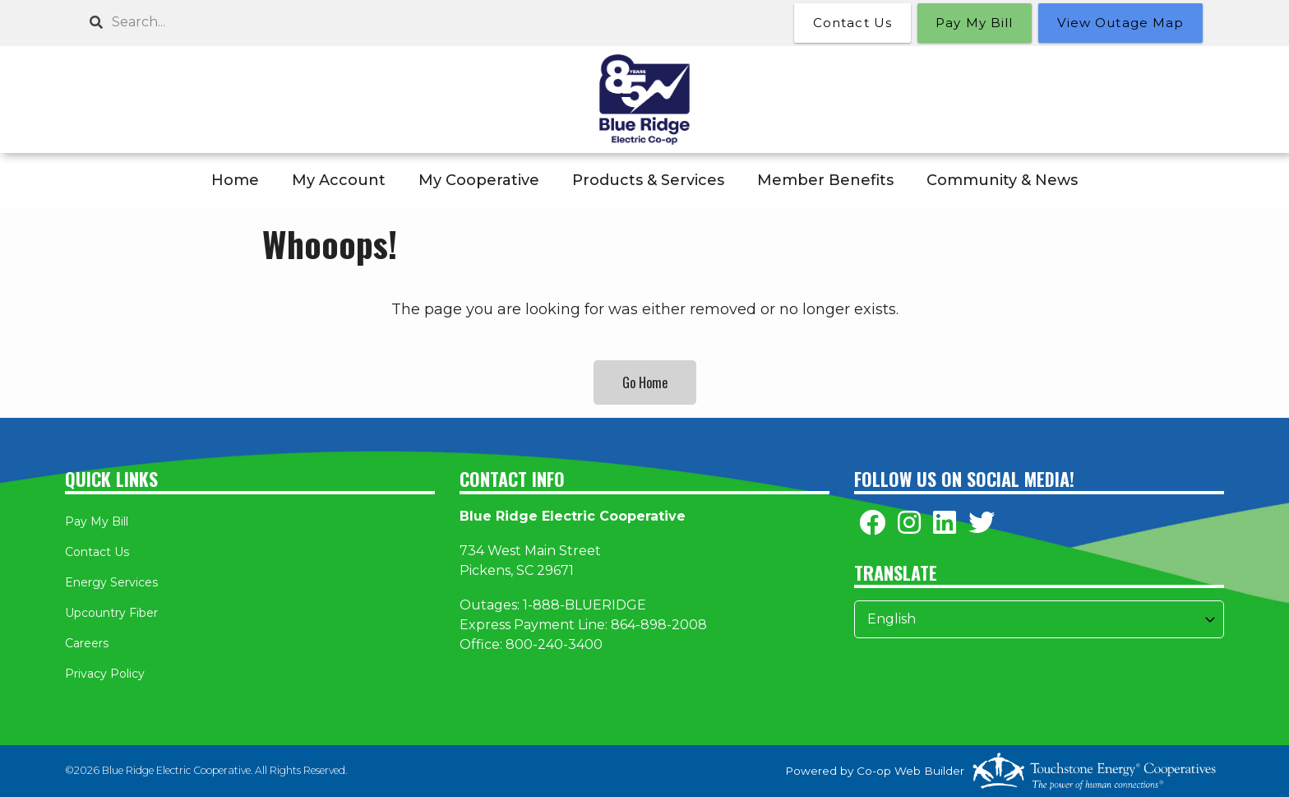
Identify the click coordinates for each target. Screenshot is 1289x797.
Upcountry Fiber (111, 612)
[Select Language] (1039, 619)
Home (235, 180)
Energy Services (111, 582)
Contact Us (97, 551)
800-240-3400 (554, 644)
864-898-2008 (659, 625)
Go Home (645, 382)
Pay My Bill (96, 521)
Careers (87, 643)
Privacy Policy (105, 673)
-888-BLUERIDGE (587, 605)
